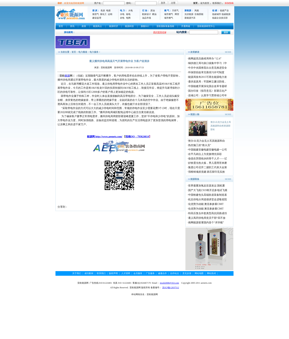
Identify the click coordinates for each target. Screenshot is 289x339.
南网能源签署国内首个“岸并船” (206, 222)
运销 (110, 14)
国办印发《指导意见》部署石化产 (207, 90)
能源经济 (113, 26)
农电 (122, 18)
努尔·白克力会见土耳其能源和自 (206, 140)
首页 (195, 3)
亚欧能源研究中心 (206, 26)
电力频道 (82, 52)
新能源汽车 (190, 18)
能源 (67, 75)
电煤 (108, 10)
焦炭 (103, 10)
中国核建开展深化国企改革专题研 (207, 86)
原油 (152, 10)
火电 (130, 10)
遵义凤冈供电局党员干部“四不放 (206, 218)
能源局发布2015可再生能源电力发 (207, 77)
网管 (177, 14)
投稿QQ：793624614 (137, 136)
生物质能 (198, 14)
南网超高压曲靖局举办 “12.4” (204, 58)
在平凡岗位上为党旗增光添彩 (205, 154)
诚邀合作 (162, 273)
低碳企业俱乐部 (220, 18)
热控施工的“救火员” (199, 145)
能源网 (91, 136)
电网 (128, 18)
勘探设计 (146, 14)
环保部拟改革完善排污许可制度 (206, 72)
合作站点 (174, 273)
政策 (84, 26)
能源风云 (97, 26)
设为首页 (204, 3)
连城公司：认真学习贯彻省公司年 (207, 95)
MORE (228, 52)
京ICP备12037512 (170, 287)
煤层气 (95, 14)
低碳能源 (226, 14)
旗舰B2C (145, 26)
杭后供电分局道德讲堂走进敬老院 (207, 199)
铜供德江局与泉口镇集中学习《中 (207, 63)
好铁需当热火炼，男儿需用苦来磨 (207, 163)
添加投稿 (229, 3)
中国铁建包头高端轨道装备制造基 (207, 194)
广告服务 (150, 273)
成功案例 (88, 273)
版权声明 (113, 273)
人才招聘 (125, 273)
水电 (122, 14)
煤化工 (103, 14)
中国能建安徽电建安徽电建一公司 (207, 149)
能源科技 (129, 26)
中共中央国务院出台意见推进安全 (207, 67)
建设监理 (96, 18)
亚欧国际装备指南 (165, 26)
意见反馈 (186, 273)
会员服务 (137, 273)
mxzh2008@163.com (169, 283)
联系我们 (217, 3)
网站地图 (199, 273)
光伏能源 (188, 14)
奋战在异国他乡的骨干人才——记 (207, 158)
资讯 (72, 26)
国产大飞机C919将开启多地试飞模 (207, 190)
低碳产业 (224, 10)
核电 (128, 14)
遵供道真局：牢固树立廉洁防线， (207, 81)
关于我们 (76, 273)
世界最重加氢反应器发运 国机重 (206, 185)
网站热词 (211, 273)
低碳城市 (216, 14)
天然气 (175, 10)
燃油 (154, 14)
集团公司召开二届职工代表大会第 (207, 167)
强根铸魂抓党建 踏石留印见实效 (206, 171)
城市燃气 (168, 14)
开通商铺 (185, 26)
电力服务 (94, 52)
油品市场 (146, 18)
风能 (196, 10)
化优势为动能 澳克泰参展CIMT (206, 204)
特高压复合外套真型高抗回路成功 (207, 213)
